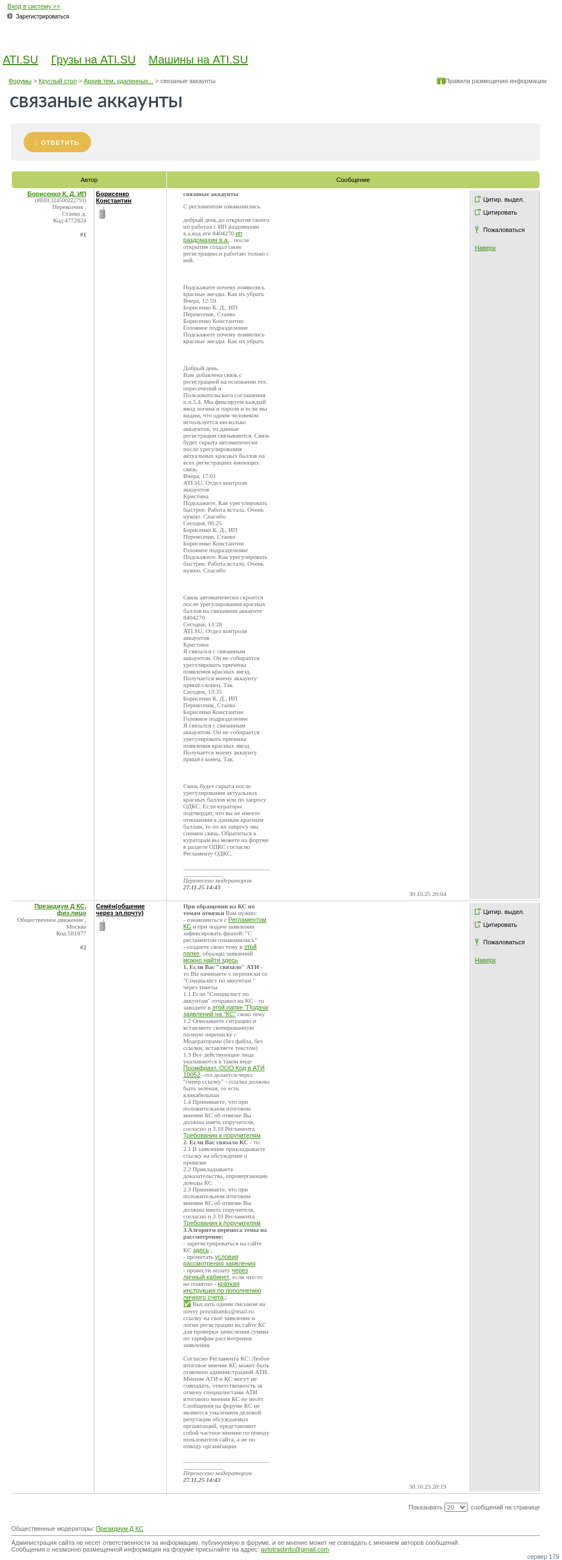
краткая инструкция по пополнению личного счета (222, 1290)
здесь (201, 1250)
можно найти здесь (210, 960)
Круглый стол (58, 81)
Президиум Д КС (119, 1528)
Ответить (60, 142)
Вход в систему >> (33, 6)
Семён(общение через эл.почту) (120, 909)
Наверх (485, 247)
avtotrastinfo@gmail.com (295, 1549)
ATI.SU (20, 59)
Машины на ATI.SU (198, 59)
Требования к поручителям (222, 1135)
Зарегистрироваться (43, 16)
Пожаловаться (504, 229)
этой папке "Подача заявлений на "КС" (225, 1010)
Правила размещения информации (496, 81)
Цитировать (500, 212)
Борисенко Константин (114, 197)
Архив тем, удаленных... (118, 81)
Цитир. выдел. (503, 199)
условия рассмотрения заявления (219, 1260)
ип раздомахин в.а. (212, 236)
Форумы (19, 81)
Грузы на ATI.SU (93, 59)
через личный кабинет (215, 1273)
